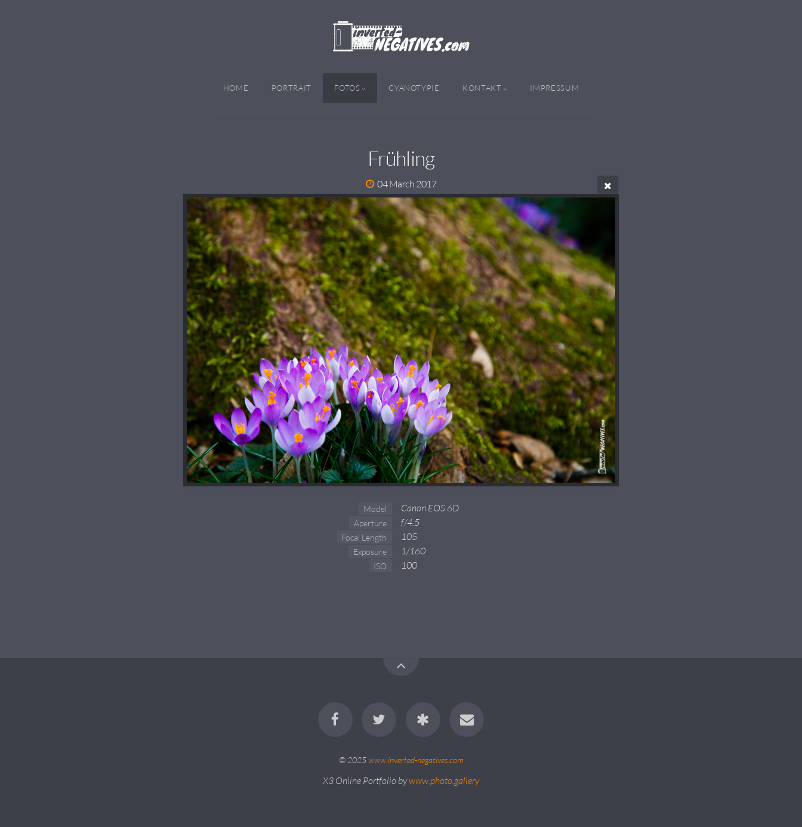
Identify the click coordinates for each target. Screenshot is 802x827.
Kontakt (481, 87)
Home (236, 87)
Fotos (347, 87)
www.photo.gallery (444, 780)
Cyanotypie (413, 87)
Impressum (554, 87)
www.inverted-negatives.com (416, 760)
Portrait (291, 87)
